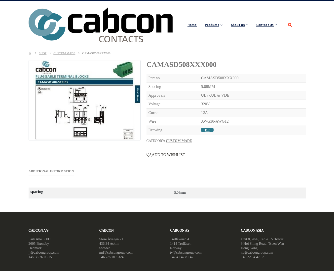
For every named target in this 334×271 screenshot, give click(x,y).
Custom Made (179, 141)
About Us (238, 25)
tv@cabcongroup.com (186, 252)
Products (212, 25)
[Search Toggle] (290, 25)
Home (192, 25)
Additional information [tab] (51, 171)
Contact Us (265, 25)
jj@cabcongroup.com (44, 252)
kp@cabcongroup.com (257, 252)
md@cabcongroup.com (116, 252)
